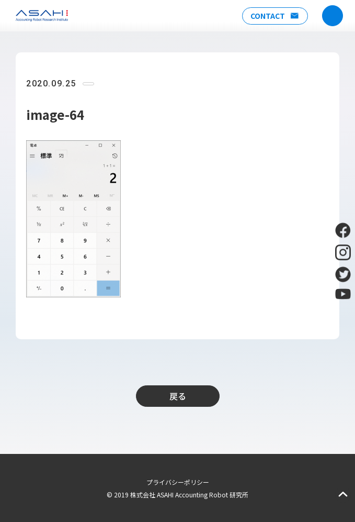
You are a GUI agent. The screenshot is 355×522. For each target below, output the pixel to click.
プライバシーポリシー (177, 481)
